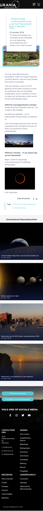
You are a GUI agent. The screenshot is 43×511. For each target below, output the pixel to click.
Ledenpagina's (28, 475)
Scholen (5, 490)
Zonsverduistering (19, 208)
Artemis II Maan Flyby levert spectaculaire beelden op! (20, 256)
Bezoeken (7, 475)
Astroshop (24, 452)
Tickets (4, 483)
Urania (24, 204)
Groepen (5, 486)
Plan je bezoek (7, 479)
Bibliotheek (24, 444)
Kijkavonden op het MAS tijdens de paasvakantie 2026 (20, 336)
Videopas (23, 483)
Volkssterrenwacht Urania (9, 4)
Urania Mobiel (7, 494)
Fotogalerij (24, 471)
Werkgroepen (25, 448)
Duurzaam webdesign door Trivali (13, 507)
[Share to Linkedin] (37, 199)
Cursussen (24, 479)
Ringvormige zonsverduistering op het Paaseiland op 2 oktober (21, 23)
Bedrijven (5, 498)
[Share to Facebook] (34, 199)
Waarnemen (31, 204)
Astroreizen (16, 204)
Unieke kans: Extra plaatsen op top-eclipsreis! (17, 377)
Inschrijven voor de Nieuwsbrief (17, 399)
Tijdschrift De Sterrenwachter (26, 488)
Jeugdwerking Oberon (25, 439)
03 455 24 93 (7, 447)
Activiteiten (24, 460)
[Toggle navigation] (34, 4)
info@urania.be (8, 454)
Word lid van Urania (18, 393)
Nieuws (23, 467)
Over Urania (24, 434)
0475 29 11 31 (8, 451)
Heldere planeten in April (10, 296)
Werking (23, 463)
